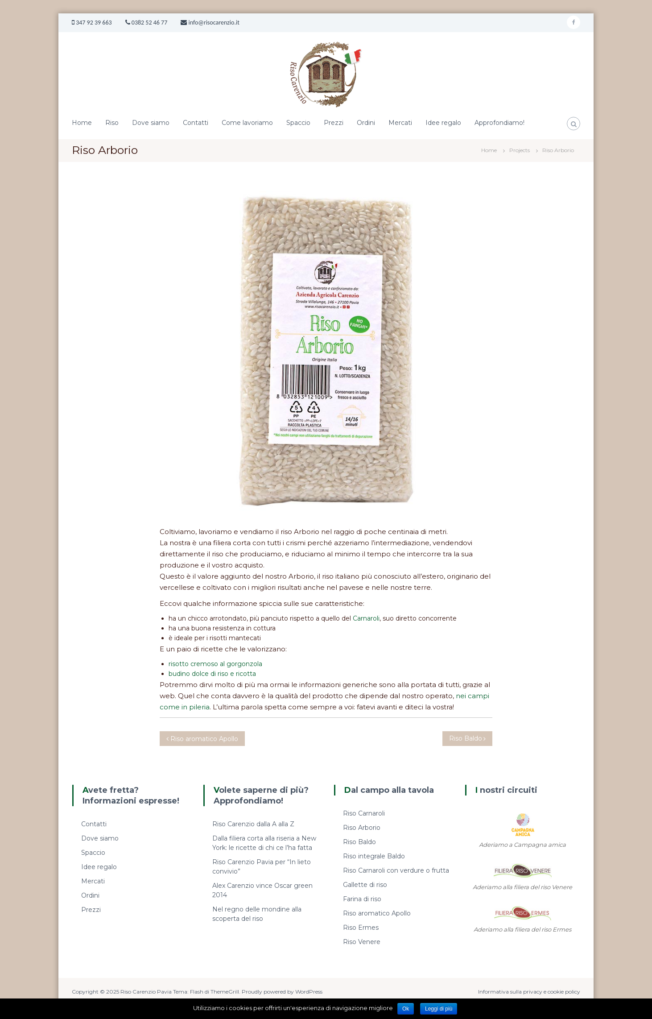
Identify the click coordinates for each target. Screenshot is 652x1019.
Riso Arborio (361, 828)
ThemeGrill (224, 991)
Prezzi (333, 123)
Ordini (366, 123)
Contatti (195, 123)
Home (82, 123)
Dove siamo (150, 123)
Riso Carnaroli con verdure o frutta (396, 870)
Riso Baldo (359, 842)
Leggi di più (438, 1009)
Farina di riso (362, 899)
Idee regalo (443, 123)
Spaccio (298, 123)
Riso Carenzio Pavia (146, 991)
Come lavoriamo (247, 123)
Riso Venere (361, 942)
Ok (405, 1009)
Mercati (400, 123)
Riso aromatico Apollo (377, 913)
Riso (112, 123)
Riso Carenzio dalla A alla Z (253, 824)
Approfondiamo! (499, 123)
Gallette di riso (365, 885)
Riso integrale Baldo (374, 856)
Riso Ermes (361, 928)
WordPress (308, 991)
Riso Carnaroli (364, 813)
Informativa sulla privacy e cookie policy (529, 991)
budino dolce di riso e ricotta (212, 674)
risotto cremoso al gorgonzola (215, 664)
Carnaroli (366, 618)
